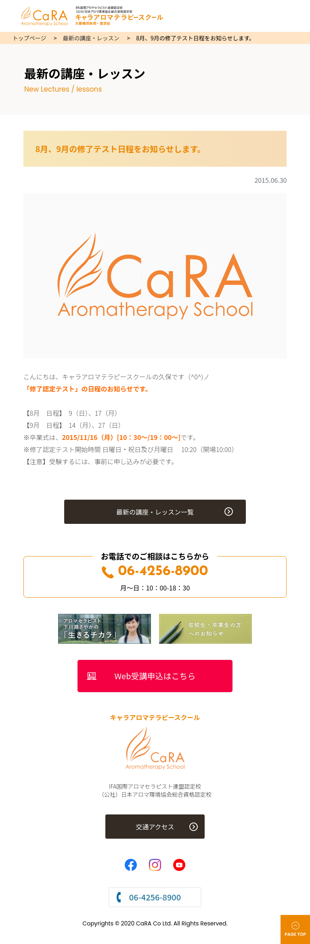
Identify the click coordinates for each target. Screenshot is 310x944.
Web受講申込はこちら (155, 676)
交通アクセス (155, 826)
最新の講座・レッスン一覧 (155, 512)
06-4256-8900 (155, 572)
